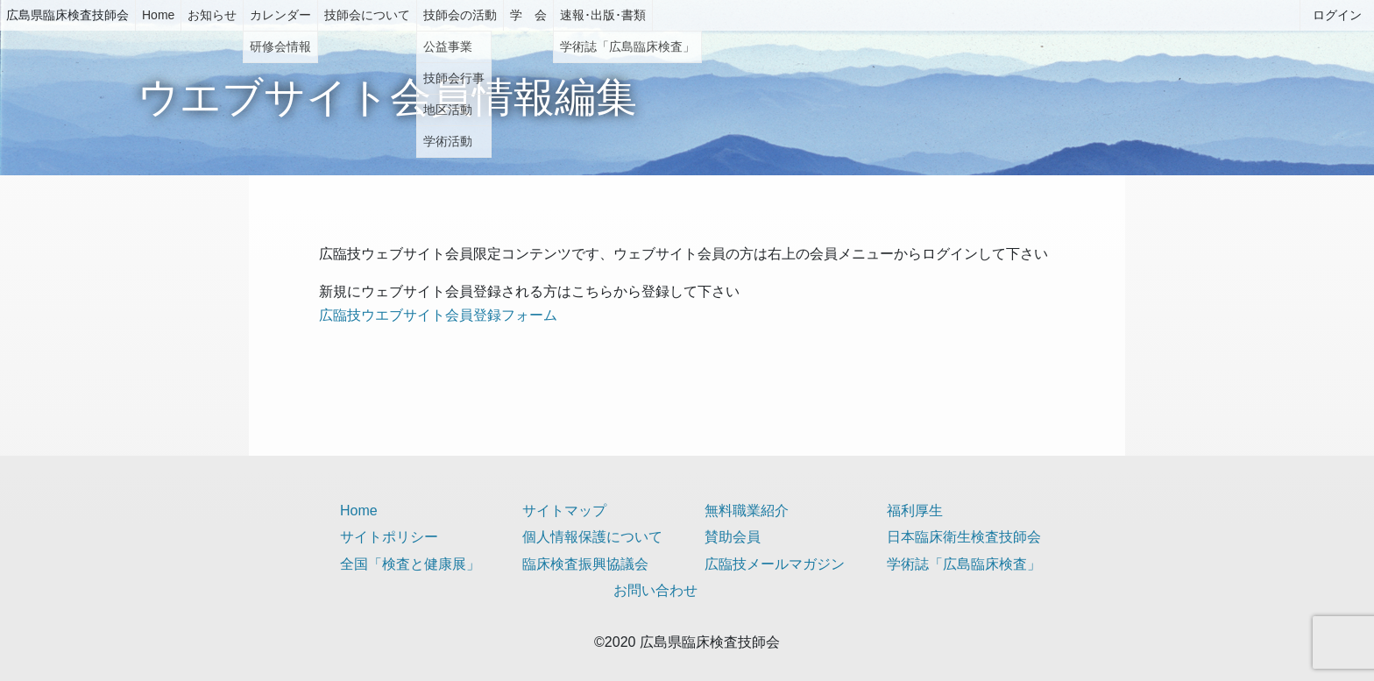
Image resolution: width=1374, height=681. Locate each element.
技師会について (367, 15)
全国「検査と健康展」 (410, 564)
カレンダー (280, 15)
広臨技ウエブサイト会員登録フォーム (438, 315)
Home (158, 15)
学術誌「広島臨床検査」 (964, 564)
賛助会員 (733, 536)
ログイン (1337, 15)
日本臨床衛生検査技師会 (964, 536)
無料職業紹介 (747, 510)
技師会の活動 (460, 15)
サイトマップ (564, 510)
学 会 (528, 15)
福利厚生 (915, 510)
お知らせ (212, 15)
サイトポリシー (389, 536)
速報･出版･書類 (603, 15)
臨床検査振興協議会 (585, 564)
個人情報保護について (592, 536)
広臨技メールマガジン (775, 564)
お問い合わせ (655, 590)
